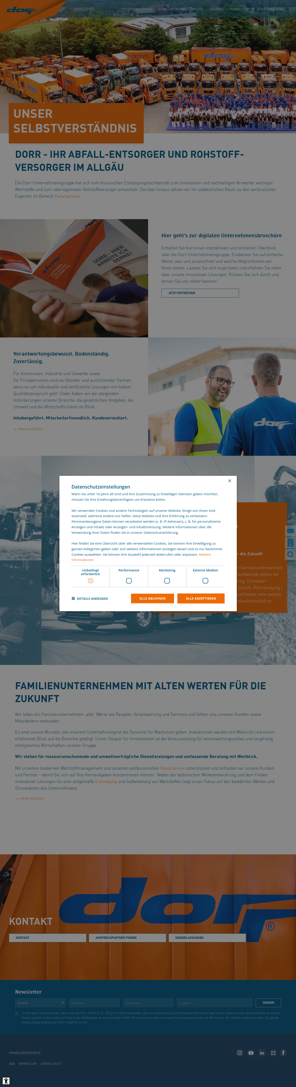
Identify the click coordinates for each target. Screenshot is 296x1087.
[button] (90, 598)
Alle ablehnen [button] (152, 598)
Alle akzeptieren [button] (201, 598)
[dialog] (148, 543)
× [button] (229, 481)
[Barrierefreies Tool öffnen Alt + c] (6, 1081)
